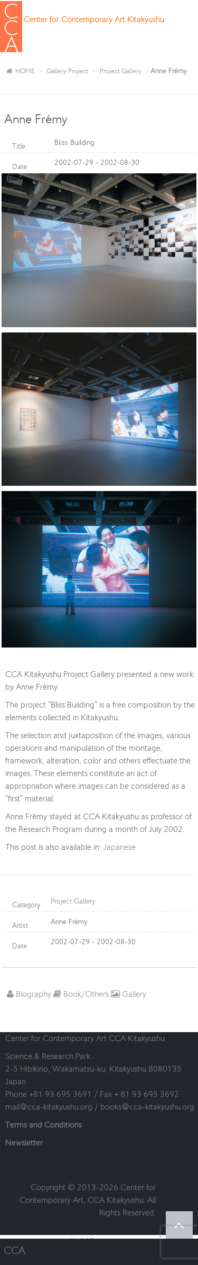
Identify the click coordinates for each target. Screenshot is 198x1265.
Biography (29, 994)
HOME (20, 71)
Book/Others (81, 994)
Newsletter (24, 1142)
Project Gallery (121, 71)
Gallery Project (67, 71)
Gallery (128, 994)
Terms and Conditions (43, 1125)
